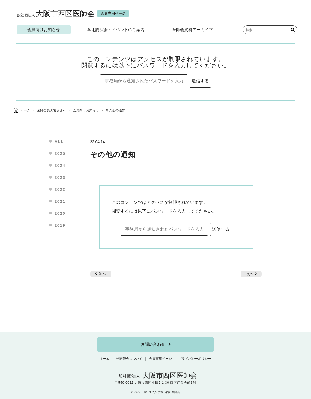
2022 (60, 189)
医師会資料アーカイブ (192, 29)
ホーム (105, 359)
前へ (102, 274)
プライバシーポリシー (194, 359)
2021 (60, 201)
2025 (60, 153)
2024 (60, 165)
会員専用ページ (160, 359)
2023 (60, 177)
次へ (249, 274)
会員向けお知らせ (43, 29)
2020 (60, 213)
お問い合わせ (152, 344)
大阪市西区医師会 (54, 13)
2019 (60, 225)
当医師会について (129, 359)
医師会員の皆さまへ (51, 110)
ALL (59, 141)
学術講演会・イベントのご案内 (116, 29)
